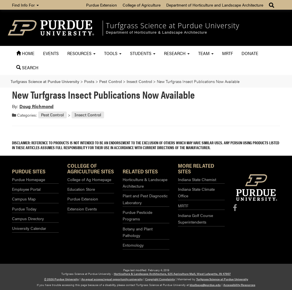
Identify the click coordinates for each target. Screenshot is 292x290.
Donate (250, 53)
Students (142, 53)
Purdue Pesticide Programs (137, 215)
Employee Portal (26, 189)
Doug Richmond (36, 106)
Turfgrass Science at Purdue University (222, 279)
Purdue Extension (101, 5)
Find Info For (25, 5)
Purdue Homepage (28, 179)
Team (206, 53)
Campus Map (24, 199)
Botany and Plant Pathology (138, 232)
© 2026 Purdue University (61, 279)
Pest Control (52, 115)
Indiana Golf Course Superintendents (195, 218)
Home (25, 53)
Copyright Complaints (160, 279)
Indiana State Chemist (197, 179)
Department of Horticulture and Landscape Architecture (214, 5)
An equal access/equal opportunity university (112, 279)
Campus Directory (28, 218)
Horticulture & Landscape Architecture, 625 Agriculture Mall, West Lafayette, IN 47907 (172, 274)
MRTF (227, 53)
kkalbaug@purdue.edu (205, 285)
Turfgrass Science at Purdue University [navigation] (172, 25)
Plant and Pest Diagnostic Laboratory (145, 199)
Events (51, 53)
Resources (81, 53)
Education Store (81, 189)
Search (27, 67)
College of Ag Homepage (89, 179)
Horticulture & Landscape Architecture (145, 183)
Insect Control (87, 115)
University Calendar (29, 228)
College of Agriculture (142, 5)
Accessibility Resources (239, 285)
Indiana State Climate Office (196, 192)
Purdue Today (24, 209)
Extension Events (82, 209)
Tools (112, 53)
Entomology (133, 245)
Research (177, 53)
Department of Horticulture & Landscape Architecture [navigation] (156, 32)
